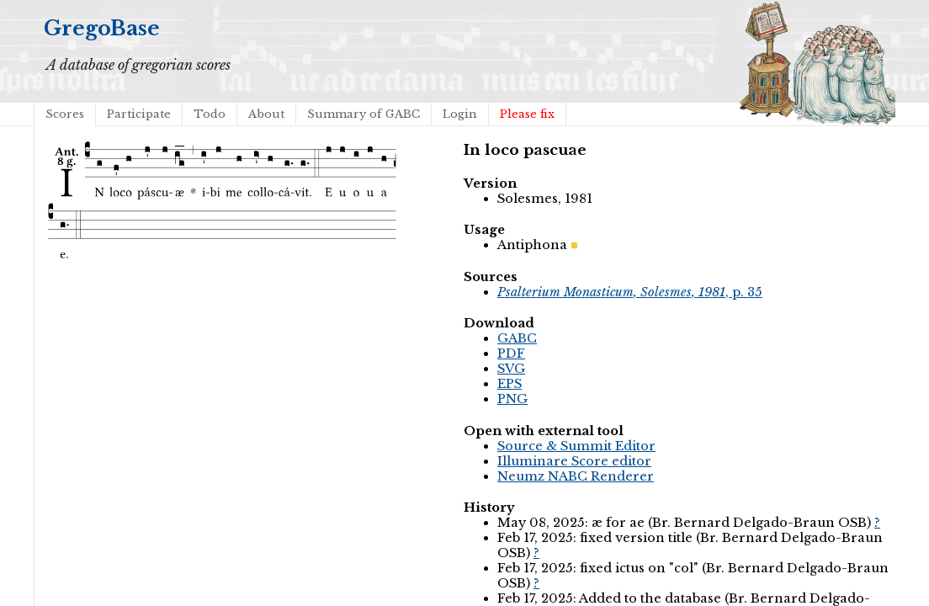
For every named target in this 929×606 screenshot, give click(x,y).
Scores (64, 114)
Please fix (527, 114)
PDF (511, 353)
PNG (512, 399)
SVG (511, 368)
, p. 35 (629, 292)
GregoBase (102, 28)
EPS (509, 383)
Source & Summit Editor (576, 446)
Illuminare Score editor (574, 461)
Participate (139, 114)
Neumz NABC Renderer (575, 476)
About (266, 114)
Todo (210, 114)
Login (460, 114)
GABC (517, 338)
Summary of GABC (363, 114)
